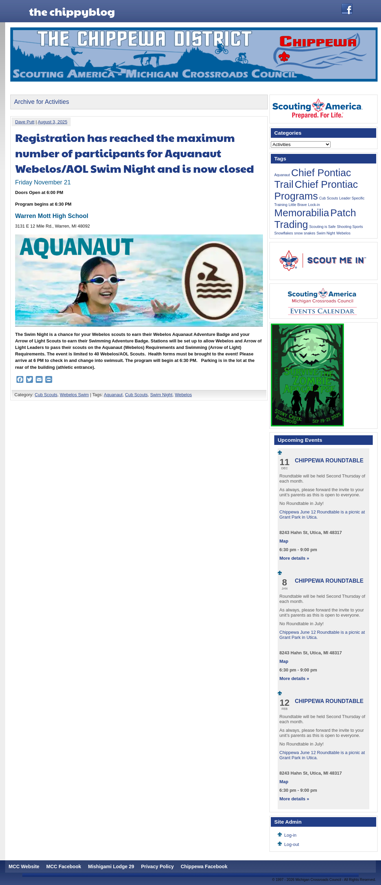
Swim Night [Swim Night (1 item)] (325, 233)
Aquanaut (113, 394)
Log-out (291, 844)
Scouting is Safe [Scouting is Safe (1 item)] (322, 227)
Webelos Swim (74, 394)
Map (283, 541)
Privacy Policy (157, 866)
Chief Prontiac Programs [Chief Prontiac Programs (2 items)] (316, 190)
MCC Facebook (63, 866)
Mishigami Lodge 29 (111, 866)
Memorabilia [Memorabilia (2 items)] (301, 212)
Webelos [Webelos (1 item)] (343, 233)
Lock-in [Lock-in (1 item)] (314, 205)
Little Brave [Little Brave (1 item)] (298, 205)
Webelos (183, 394)
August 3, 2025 (52, 121)
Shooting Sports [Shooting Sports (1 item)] (350, 227)
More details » (294, 558)
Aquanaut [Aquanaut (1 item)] (282, 175)
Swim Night (161, 394)
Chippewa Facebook (204, 866)
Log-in (290, 835)
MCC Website (24, 866)
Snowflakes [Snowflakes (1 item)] (283, 233)
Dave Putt (24, 121)
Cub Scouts (46, 394)
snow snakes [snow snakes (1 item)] (304, 233)
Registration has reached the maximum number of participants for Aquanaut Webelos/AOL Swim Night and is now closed (134, 153)
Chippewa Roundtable (329, 460)
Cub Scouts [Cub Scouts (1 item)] (328, 198)
